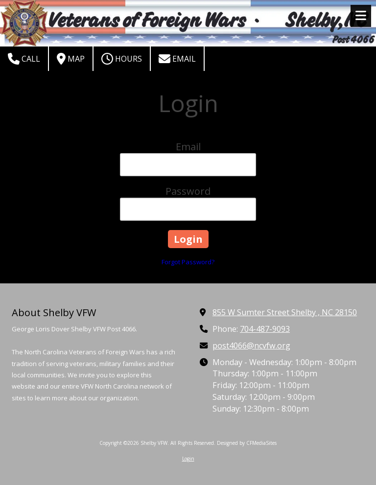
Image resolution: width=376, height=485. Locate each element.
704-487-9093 (265, 328)
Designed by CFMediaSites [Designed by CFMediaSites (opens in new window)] (247, 442)
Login (188, 458)
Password (188, 191)
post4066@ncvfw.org (251, 345)
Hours (121, 59)
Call (24, 59)
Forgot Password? (188, 261)
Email (177, 59)
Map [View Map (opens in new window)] (71, 59)
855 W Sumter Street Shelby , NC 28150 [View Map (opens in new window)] (284, 312)
